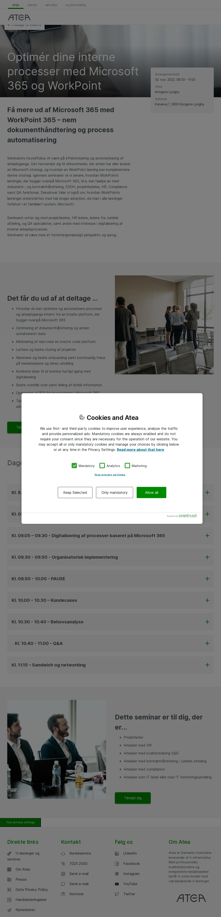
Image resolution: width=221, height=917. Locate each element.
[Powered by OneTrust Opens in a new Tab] (183, 517)
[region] (112, 458)
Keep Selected (75, 492)
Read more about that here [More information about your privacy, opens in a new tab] (140, 449)
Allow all (151, 492)
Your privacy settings (109, 474)
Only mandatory (114, 492)
